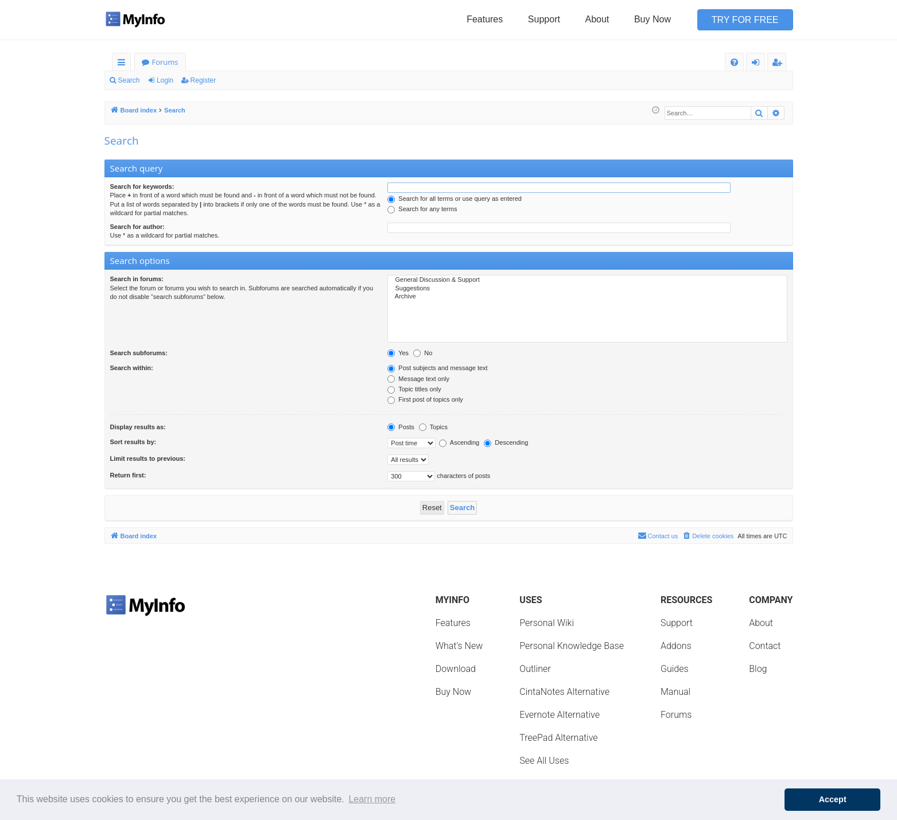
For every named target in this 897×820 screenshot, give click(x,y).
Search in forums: (137, 278)
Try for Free (745, 20)
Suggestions (587, 289)
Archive (587, 297)
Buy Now (652, 19)
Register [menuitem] (778, 64)
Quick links (123, 64)
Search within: (131, 367)
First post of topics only (425, 399)
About (597, 19)
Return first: (128, 475)
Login (165, 80)
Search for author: (137, 226)
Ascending (459, 442)
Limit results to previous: (147, 458)
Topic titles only (414, 389)
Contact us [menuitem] (658, 535)
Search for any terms (422, 208)
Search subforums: (139, 352)
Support (544, 19)
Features (485, 19)
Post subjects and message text (437, 367)
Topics (433, 426)
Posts (400, 426)
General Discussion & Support (587, 280)
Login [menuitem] (757, 64)
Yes (398, 352)
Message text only (418, 378)
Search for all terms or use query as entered (454, 198)
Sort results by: (133, 441)
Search (129, 80)
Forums (165, 62)
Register (203, 80)
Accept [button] (832, 799)
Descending (506, 442)
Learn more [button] (371, 799)
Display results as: (138, 426)
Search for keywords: (142, 186)
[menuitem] (734, 62)
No (422, 352)
